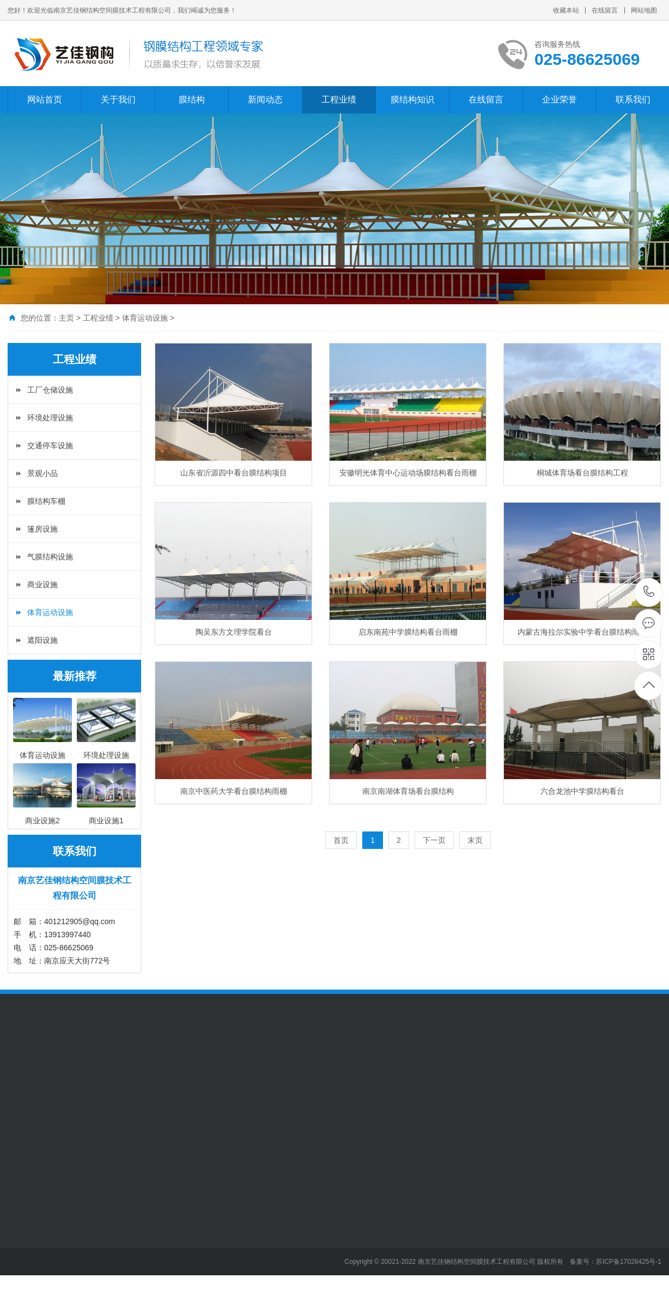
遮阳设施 (42, 640)
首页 (341, 840)
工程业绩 (338, 99)
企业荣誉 (559, 99)
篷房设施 (42, 529)
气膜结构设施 (50, 556)
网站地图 (644, 10)
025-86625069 (649, 592)
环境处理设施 (50, 417)
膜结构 (192, 99)
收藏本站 (566, 10)
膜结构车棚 (46, 501)
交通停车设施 (50, 445)
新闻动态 (265, 99)
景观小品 (42, 473)
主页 (66, 318)
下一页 (434, 840)
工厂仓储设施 (50, 389)
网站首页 (44, 99)
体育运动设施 (145, 318)
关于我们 (118, 99)
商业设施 (42, 584)
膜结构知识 (412, 99)
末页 (475, 840)
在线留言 (605, 10)
